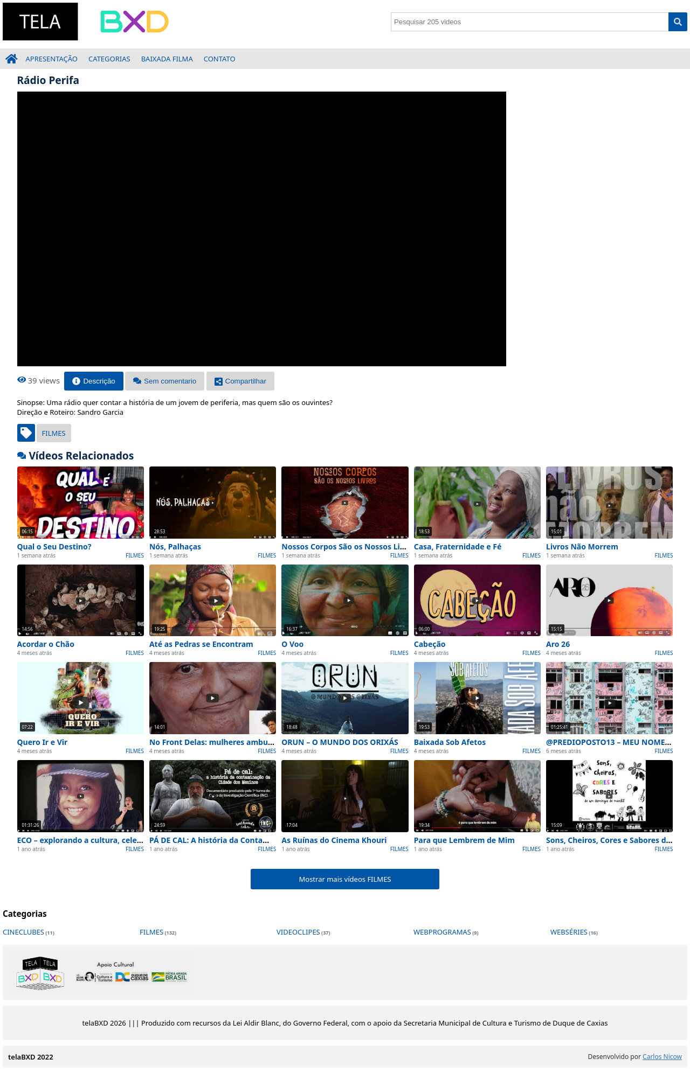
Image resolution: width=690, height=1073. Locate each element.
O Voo (292, 644)
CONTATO (220, 59)
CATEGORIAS (109, 59)
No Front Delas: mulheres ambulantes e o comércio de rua (258, 742)
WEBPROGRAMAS (442, 932)
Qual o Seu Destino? (54, 546)
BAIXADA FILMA (167, 59)
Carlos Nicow (662, 1056)
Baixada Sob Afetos (450, 742)
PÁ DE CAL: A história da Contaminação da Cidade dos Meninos (266, 840)
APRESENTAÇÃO (52, 59)
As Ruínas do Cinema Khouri (334, 840)
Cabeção (430, 644)
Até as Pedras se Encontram (201, 644)
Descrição (93, 381)
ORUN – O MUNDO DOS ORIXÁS (339, 742)
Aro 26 (558, 644)
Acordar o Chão (45, 644)
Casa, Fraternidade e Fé (458, 546)
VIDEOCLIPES (298, 932)
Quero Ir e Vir (42, 742)
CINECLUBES (23, 932)
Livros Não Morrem (582, 546)
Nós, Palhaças (175, 546)
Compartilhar (240, 381)
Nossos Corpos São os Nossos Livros (348, 546)
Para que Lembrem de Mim (464, 840)
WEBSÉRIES (569, 932)
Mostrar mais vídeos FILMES (345, 879)
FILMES (54, 433)
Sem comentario (164, 381)
